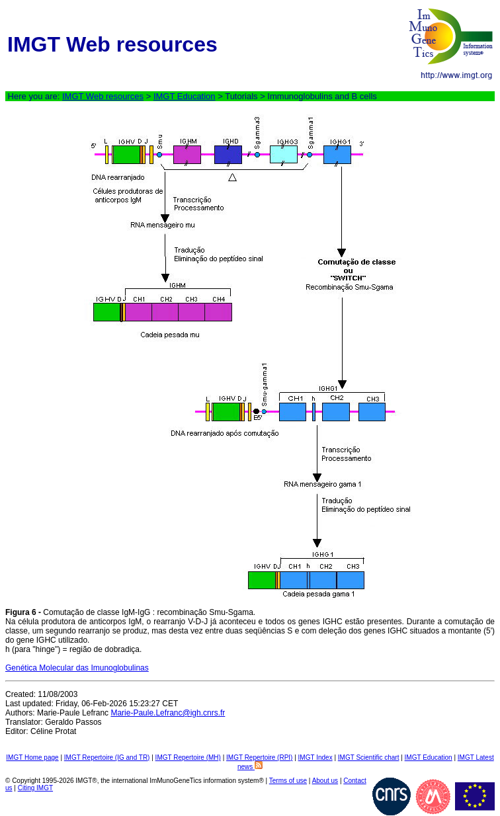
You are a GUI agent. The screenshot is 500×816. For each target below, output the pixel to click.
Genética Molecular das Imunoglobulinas (77, 668)
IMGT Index (315, 757)
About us (325, 780)
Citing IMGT (35, 788)
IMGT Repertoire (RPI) (259, 757)
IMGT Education (184, 96)
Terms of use (288, 780)
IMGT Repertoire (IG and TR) (107, 757)
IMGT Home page (32, 757)
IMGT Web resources (103, 96)
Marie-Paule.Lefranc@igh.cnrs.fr (167, 712)
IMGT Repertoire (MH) (188, 757)
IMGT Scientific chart (368, 757)
